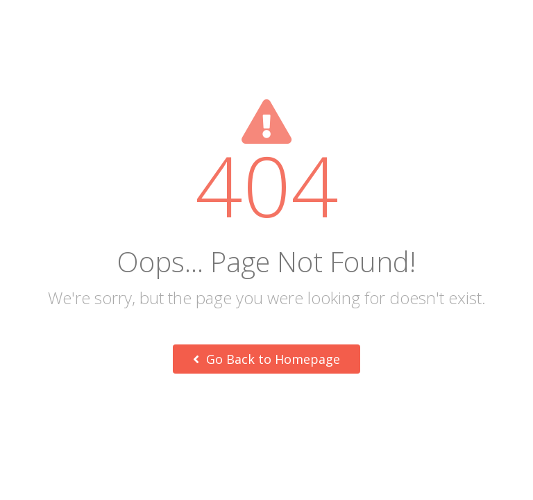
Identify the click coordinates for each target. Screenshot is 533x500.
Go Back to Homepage (266, 359)
